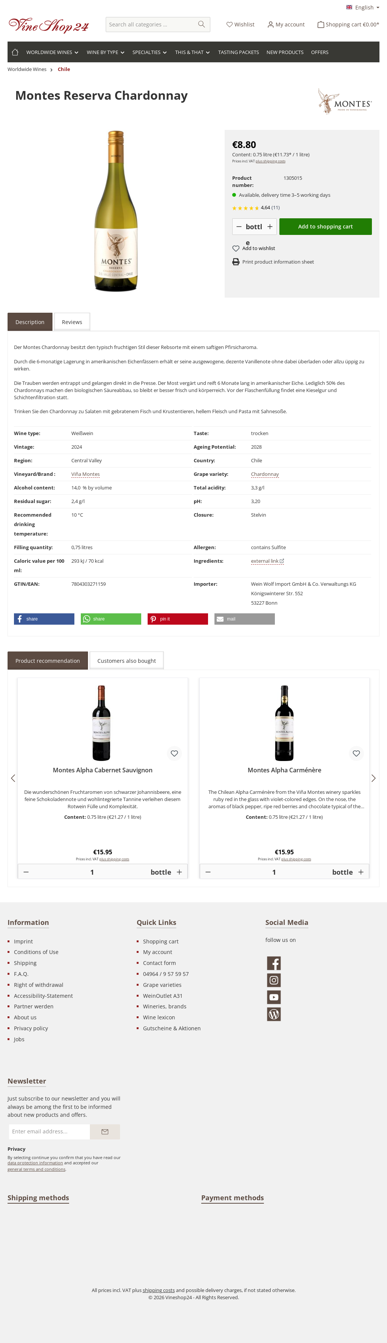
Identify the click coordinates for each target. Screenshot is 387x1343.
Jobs (19, 1039)
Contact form (159, 962)
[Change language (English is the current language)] (362, 8)
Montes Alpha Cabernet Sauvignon (103, 770)
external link (267, 561)
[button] (44, 619)
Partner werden (34, 1006)
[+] (269, 227)
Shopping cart (161, 941)
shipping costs (159, 1290)
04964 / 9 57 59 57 (166, 973)
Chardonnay (265, 474)
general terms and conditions (36, 1169)
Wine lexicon (159, 1017)
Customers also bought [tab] (126, 660)
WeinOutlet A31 (163, 995)
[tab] (30, 322)
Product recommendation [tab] (47, 660)
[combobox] (150, 24)
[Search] (201, 24)
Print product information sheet (278, 262)
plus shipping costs (270, 161)
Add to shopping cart (325, 226)
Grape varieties (162, 984)
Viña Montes (85, 474)
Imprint (23, 941)
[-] (239, 227)
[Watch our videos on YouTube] (322, 997)
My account (157, 952)
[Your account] (286, 24)
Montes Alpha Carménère (284, 770)
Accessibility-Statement (43, 995)
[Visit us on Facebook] (322, 963)
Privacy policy (31, 1028)
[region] (116, 211)
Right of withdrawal (38, 984)
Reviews (72, 322)
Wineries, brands (165, 1006)
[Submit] (105, 1131)
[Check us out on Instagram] (322, 980)
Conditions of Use (36, 952)
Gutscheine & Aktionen (172, 1028)
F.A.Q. (21, 973)
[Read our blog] (322, 1014)
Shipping (25, 962)
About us (25, 1017)
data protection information (35, 1162)
